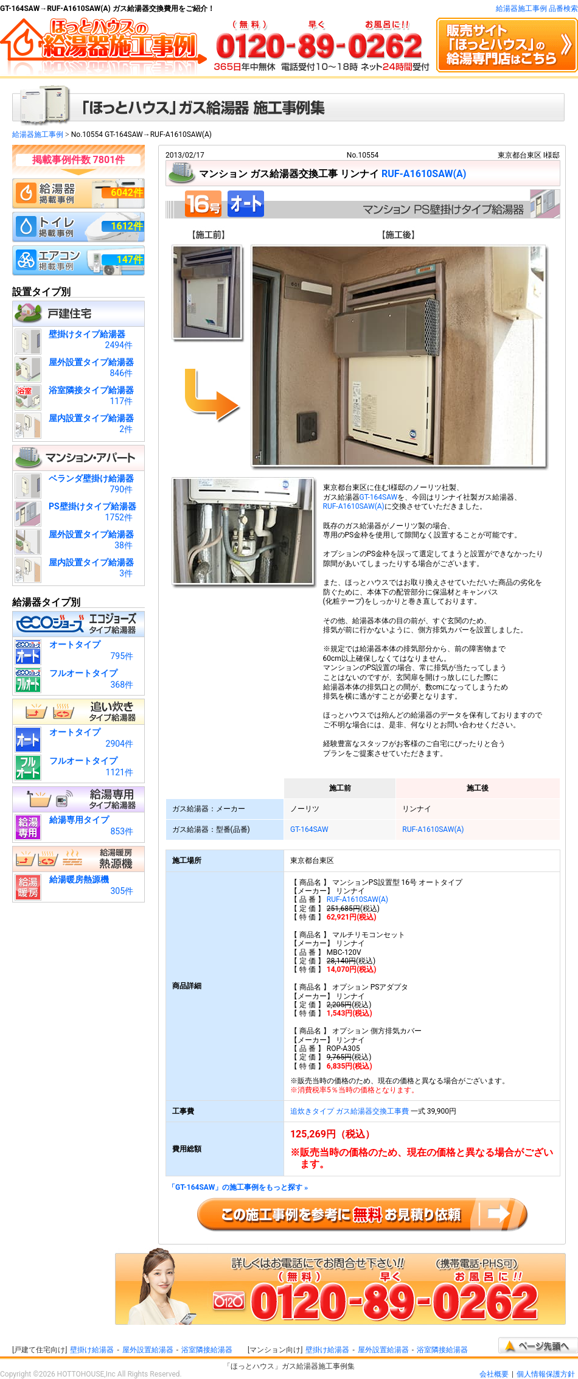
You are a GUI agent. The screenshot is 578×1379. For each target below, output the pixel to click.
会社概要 (494, 1374)
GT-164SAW (379, 497)
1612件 (127, 226)
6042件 (127, 192)
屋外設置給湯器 (147, 1350)
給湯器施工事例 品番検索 (537, 8)
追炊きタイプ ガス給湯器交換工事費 (349, 1111)
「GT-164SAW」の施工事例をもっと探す (238, 1188)
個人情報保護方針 (546, 1374)
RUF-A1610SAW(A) (424, 174)
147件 (129, 259)
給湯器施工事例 (37, 134)
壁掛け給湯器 (92, 1350)
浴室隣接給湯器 (206, 1350)
